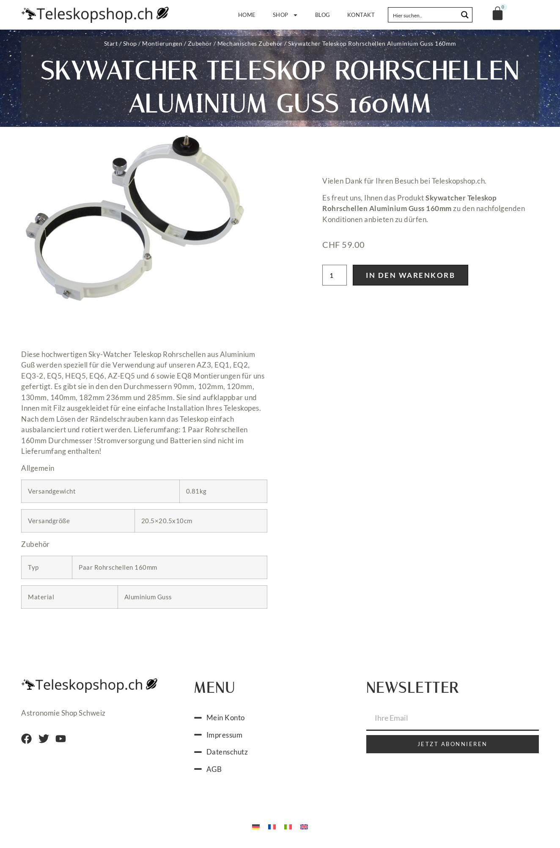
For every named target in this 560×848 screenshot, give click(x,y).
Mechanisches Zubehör (250, 43)
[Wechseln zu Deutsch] (256, 826)
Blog (322, 14)
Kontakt (361, 14)
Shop (285, 15)
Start (111, 43)
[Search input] (423, 14)
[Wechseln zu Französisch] (272, 826)
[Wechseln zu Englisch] (304, 826)
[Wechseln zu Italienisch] (288, 826)
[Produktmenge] (334, 275)
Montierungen (162, 43)
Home (247, 14)
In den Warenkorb (410, 275)
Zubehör (200, 43)
